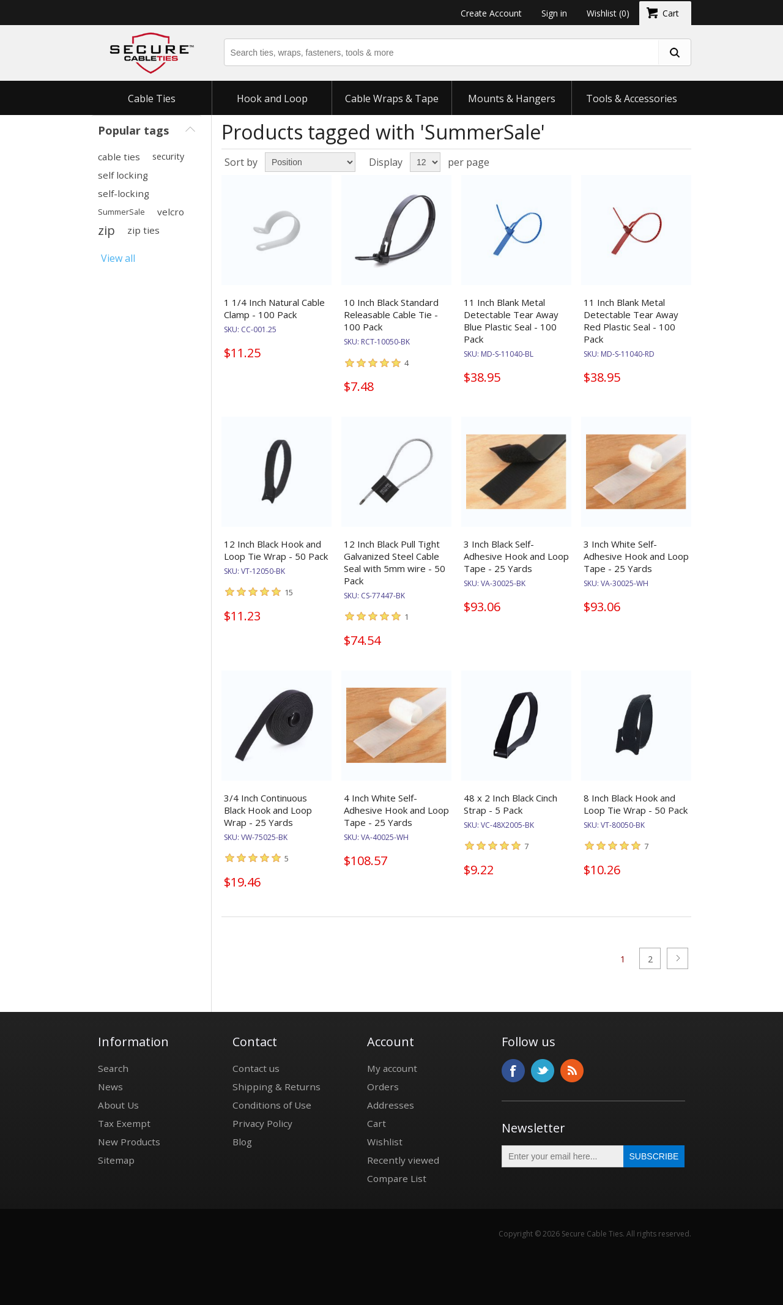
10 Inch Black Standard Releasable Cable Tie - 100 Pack (391, 314)
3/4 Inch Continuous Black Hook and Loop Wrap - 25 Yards (268, 810)
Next (677, 958)
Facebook (513, 1070)
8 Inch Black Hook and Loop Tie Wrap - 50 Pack (636, 804)
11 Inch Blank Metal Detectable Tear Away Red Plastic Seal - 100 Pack (631, 320)
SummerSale (121, 211)
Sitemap (116, 1160)
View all (118, 258)
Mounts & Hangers (511, 98)
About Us (118, 1105)
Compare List (396, 1178)
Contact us (256, 1068)
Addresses (390, 1105)
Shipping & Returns (276, 1086)
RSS (572, 1070)
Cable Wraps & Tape (392, 98)
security (168, 156)
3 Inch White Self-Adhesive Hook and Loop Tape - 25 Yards (636, 556)
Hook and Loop (272, 98)
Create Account (491, 13)
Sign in (554, 13)
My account (392, 1068)
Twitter (542, 1070)
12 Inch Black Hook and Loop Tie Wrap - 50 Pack (276, 550)
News (110, 1086)
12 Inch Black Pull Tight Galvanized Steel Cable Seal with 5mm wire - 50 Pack (394, 562)
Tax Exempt (124, 1123)
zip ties (143, 230)
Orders (383, 1086)
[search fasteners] (674, 52)
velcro (170, 212)
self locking (123, 175)
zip (106, 230)
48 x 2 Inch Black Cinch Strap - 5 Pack (510, 804)
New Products (129, 1142)
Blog (242, 1142)
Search (113, 1068)
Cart (376, 1123)
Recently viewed (403, 1160)
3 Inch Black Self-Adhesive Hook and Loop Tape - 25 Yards (516, 556)
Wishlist (385, 1142)
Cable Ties (152, 98)
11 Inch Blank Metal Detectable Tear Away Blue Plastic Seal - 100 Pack (511, 320)
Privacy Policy (262, 1123)
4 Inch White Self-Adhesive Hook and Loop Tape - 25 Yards (396, 810)
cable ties (119, 157)
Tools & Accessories (631, 98)
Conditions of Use (271, 1105)
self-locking (123, 193)
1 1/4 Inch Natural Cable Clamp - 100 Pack (274, 308)
